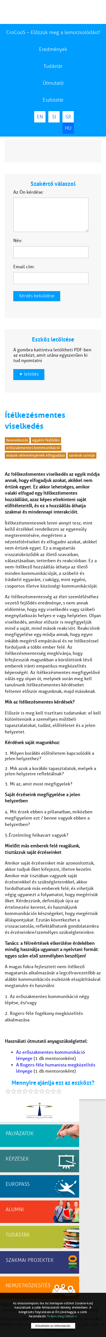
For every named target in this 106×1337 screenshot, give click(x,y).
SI (54, 117)
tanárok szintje (82, 455)
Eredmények (53, 49)
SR (68, 117)
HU (68, 128)
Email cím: (24, 266)
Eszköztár (53, 100)
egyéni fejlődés (46, 440)
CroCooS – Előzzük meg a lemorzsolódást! (53, 32)
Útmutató (53, 83)
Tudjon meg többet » (62, 1316)
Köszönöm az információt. (53, 1326)
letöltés (29, 374)
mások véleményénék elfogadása (35, 455)
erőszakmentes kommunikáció (33, 447)
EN (40, 117)
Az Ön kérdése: (28, 192)
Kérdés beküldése (37, 296)
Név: (18, 240)
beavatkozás (17, 440)
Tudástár (53, 66)
